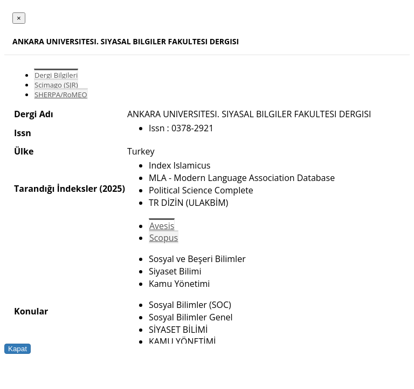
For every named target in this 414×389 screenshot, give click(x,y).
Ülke (23, 151)
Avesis (161, 226)
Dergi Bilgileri (56, 75)
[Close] (18, 18)
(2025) (112, 188)
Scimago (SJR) (56, 85)
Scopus (163, 238)
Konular (31, 311)
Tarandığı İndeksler (55, 188)
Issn (22, 133)
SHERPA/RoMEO (60, 94)
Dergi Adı (33, 114)
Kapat (17, 349)
